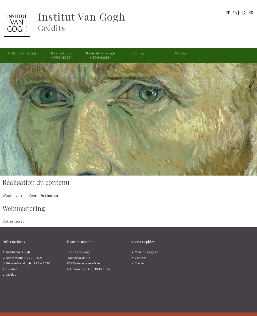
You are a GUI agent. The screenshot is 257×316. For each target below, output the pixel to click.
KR (251, 13)
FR (228, 13)
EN (235, 13)
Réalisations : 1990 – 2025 (24, 258)
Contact (139, 53)
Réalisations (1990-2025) (61, 55)
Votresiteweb (14, 221)
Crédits (140, 263)
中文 (242, 13)
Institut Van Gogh (22, 53)
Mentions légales (146, 252)
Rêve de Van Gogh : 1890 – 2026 (28, 263)
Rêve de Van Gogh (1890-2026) (100, 55)
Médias (180, 53)
